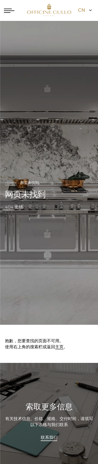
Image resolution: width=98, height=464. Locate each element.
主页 (59, 346)
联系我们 (49, 438)
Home (11, 182)
